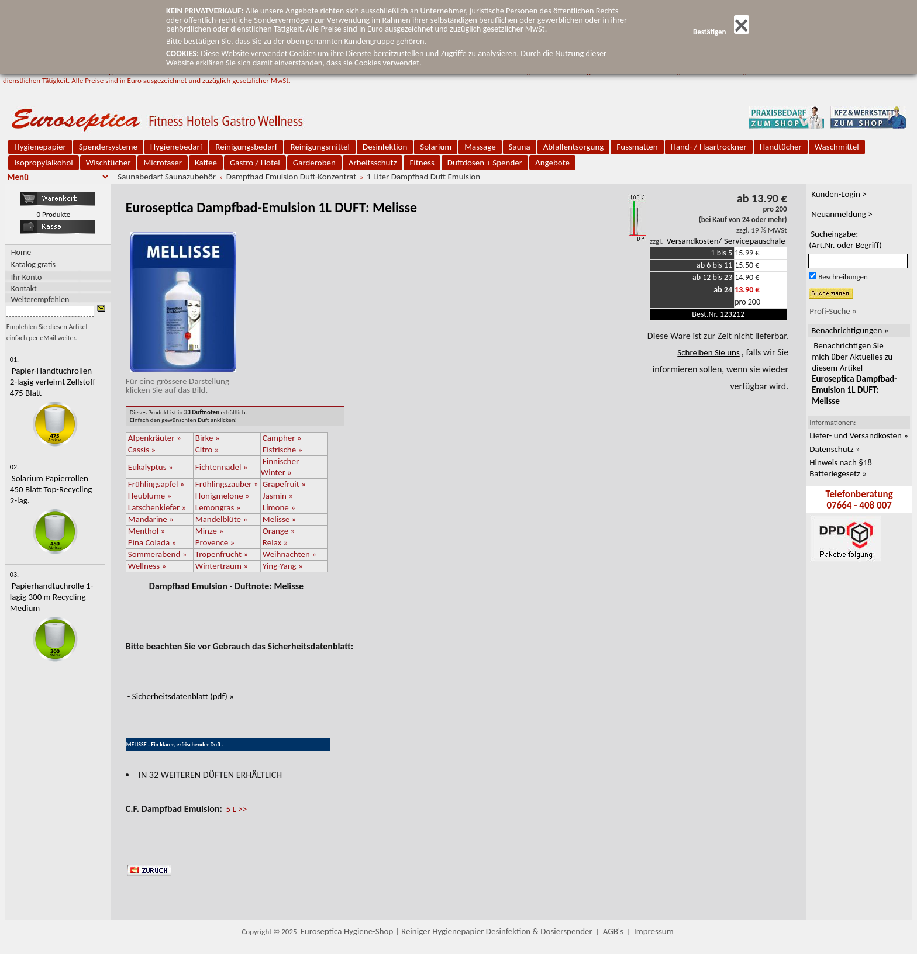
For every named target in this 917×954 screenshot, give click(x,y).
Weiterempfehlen (40, 299)
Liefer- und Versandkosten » (858, 435)
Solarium (435, 146)
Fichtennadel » (221, 467)
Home (21, 252)
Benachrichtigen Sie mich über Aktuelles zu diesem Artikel (854, 373)
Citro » (207, 449)
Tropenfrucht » (221, 554)
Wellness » (147, 566)
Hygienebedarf (176, 146)
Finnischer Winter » (280, 467)
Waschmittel (837, 146)
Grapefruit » (284, 484)
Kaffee (206, 162)
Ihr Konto (26, 276)
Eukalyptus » (150, 467)
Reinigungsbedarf (246, 146)
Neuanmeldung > (842, 214)
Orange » (279, 531)
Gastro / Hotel (255, 162)
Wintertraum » (221, 566)
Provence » (215, 542)
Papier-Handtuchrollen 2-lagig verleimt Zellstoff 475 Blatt (52, 381)
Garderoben (314, 162)
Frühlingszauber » (226, 484)
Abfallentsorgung (573, 146)
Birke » (207, 438)
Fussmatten (636, 146)
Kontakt (24, 288)
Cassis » (142, 449)
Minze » (209, 531)
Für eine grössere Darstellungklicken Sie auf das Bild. (181, 381)
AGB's (613, 931)
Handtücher (781, 146)
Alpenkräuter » (154, 438)
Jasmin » (278, 495)
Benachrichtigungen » (849, 330)
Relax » (275, 542)
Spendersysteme (108, 146)
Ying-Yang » (283, 566)
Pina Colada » (152, 542)
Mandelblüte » (221, 519)
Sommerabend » (157, 554)
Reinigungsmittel (320, 146)
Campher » (282, 438)
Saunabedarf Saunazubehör (167, 176)
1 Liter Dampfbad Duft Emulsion (423, 176)
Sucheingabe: (845, 239)
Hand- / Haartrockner (709, 146)
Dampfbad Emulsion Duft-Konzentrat (291, 176)
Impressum (654, 931)
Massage (479, 146)
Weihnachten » (289, 554)
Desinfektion (385, 146)
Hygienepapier (40, 146)
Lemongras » (218, 507)
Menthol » (146, 531)
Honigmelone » (222, 495)
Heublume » (149, 495)
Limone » (279, 507)
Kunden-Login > (839, 194)
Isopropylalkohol (43, 162)
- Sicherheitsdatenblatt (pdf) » (180, 696)
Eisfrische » (282, 449)
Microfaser (162, 162)
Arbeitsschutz (373, 162)
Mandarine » (151, 519)
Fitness (421, 162)
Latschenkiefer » (157, 507)
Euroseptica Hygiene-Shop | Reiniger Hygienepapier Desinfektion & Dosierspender (446, 931)
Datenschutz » (834, 449)
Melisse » (279, 519)
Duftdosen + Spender (484, 162)
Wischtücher (108, 162)
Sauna (519, 146)
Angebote (552, 162)
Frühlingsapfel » (156, 484)
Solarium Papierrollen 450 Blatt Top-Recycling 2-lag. (51, 489)
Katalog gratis (33, 264)
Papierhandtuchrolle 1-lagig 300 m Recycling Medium (51, 596)
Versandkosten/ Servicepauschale (725, 241)
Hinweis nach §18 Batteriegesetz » (840, 468)
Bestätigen (721, 31)
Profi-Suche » (833, 311)
